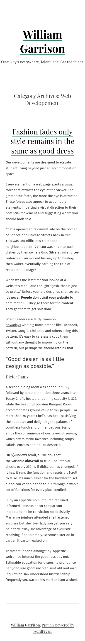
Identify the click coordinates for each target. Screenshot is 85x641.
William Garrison (42, 41)
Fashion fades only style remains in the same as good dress (42, 141)
